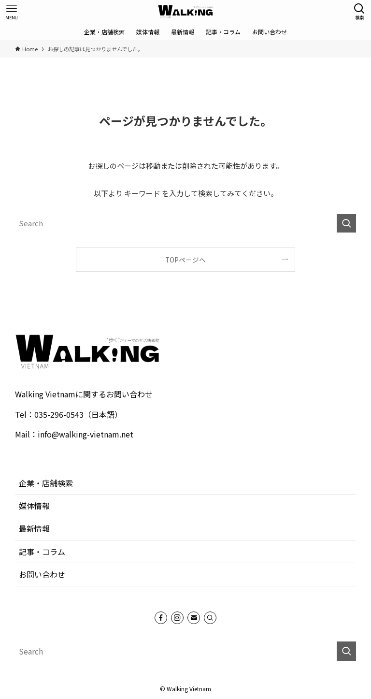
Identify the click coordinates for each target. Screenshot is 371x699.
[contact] (193, 618)
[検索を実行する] (346, 223)
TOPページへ (185, 259)
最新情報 (34, 528)
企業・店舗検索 (46, 483)
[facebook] (161, 618)
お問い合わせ (42, 574)
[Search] (210, 618)
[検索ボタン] (359, 11)
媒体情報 (34, 505)
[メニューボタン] (11, 11)
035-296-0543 (59, 414)
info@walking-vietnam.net (85, 434)
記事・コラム (42, 551)
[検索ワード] (186, 223)
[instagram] (177, 618)
